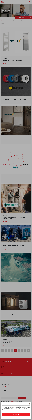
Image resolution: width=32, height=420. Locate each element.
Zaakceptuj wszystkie (16, 414)
